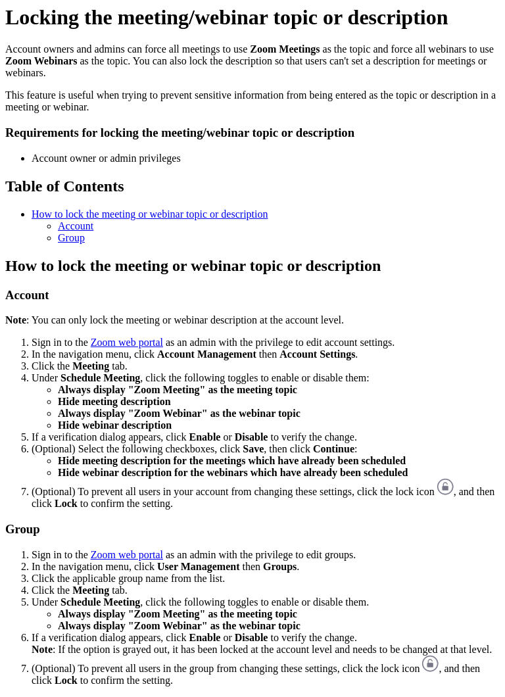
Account (75, 225)
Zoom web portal (127, 342)
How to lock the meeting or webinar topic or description (150, 214)
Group (71, 237)
